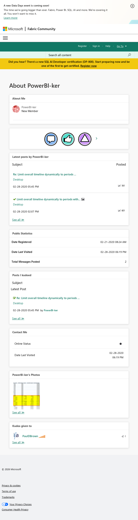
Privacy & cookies (11, 485)
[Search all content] (89, 55)
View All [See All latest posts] (18, 220)
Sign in (96, 45)
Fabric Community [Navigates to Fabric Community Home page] (41, 29)
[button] (26, 396)
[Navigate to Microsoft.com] (13, 29)
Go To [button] (120, 46)
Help (107, 45)
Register (82, 45)
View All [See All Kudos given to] (18, 442)
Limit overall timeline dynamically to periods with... (49, 199)
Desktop (18, 179)
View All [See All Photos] (18, 412)
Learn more (10, 18)
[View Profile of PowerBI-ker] (51, 310)
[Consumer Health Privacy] (69, 509)
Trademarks (8, 497)
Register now (88, 66)
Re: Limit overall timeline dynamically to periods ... (44, 174)
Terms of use (9, 491)
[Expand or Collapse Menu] (5, 38)
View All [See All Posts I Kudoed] (18, 318)
